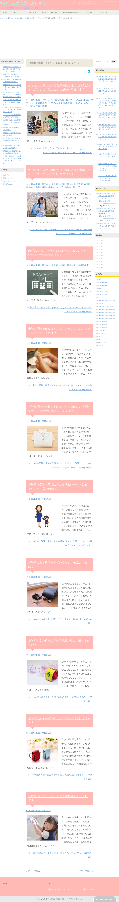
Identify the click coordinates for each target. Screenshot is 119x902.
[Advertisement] (59, 39)
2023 (101, 240)
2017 (101, 258)
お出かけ (101, 336)
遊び (44, 106)
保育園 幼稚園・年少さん (45, 103)
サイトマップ (18, 13)
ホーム (5, 13)
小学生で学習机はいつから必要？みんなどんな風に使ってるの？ (107, 91)
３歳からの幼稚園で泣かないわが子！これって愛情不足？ (107, 156)
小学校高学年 (102, 282)
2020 (101, 249)
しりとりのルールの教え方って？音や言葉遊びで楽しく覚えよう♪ (107, 137)
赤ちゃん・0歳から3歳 (49, 13)
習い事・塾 (102, 333)
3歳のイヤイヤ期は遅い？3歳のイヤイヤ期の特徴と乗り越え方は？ (107, 146)
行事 (99, 288)
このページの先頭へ (105, 899)
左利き (100, 303)
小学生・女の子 (55, 187)
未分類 (100, 345)
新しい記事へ (34, 871)
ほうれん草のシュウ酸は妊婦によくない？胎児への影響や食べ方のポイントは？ (12, 94)
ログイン (6, 175)
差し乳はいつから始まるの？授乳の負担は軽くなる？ (11, 140)
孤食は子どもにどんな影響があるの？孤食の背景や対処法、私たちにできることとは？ (107, 80)
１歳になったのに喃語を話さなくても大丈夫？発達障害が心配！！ (12, 109)
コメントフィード (9, 181)
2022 (101, 243)
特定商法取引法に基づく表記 (61, 889)
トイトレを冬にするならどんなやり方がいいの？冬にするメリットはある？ (107, 178)
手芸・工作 (103, 13)
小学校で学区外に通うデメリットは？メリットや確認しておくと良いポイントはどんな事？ (107, 167)
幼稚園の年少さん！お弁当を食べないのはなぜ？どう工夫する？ (12, 87)
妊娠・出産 (32, 13)
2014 (101, 267)
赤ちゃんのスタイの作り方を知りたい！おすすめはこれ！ (12, 102)
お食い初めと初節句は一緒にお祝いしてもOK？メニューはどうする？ (12, 69)
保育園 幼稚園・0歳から (71, 13)
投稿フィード (7, 178)
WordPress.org (8, 184)
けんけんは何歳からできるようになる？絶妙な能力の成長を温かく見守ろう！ (107, 127)
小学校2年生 (102, 324)
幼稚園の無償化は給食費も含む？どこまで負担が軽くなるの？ (12, 122)
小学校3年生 (102, 327)
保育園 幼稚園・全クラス (62, 100)
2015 (101, 264)
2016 (101, 261)
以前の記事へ (85, 871)
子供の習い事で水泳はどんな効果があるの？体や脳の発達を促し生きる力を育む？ (107, 116)
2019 (101, 252)
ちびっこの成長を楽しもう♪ (24, 3)
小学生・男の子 (72, 187)
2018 (101, 255)
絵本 (99, 339)
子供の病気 (102, 330)
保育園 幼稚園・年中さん (38, 184)
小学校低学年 (102, 285)
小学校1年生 (90, 13)
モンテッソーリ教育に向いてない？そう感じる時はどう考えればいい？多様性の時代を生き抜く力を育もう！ (107, 103)
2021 (101, 246)
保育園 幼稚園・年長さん (70, 103)
